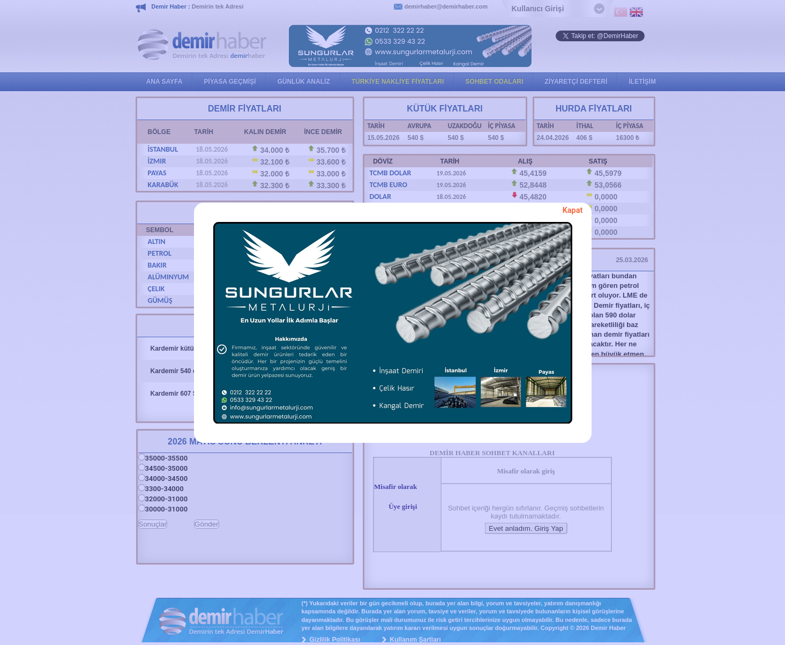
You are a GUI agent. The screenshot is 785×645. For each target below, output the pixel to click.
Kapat (573, 210)
